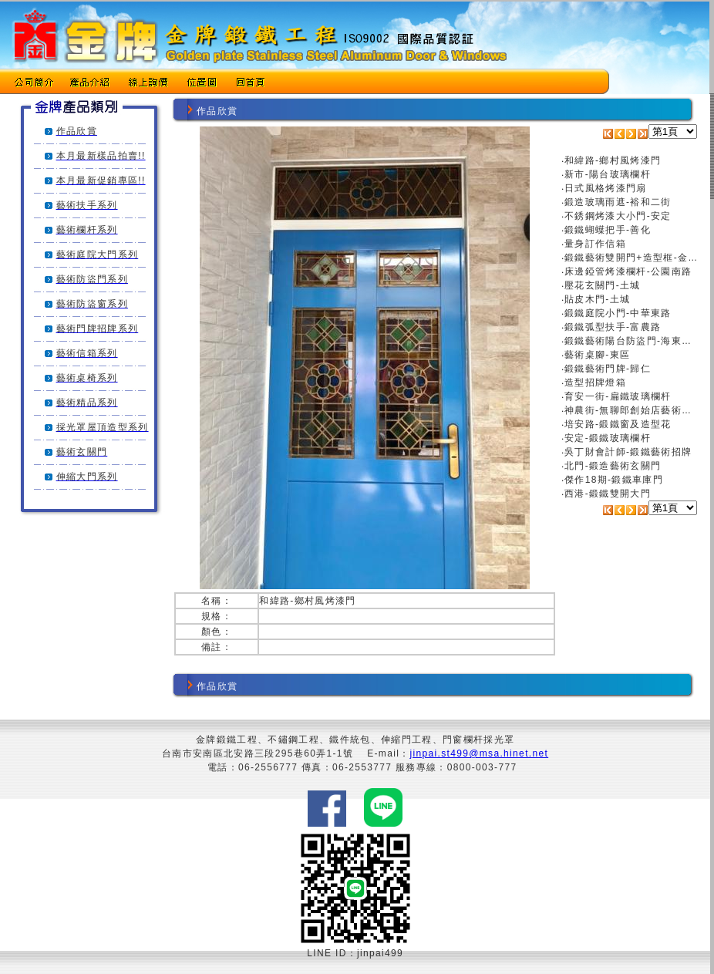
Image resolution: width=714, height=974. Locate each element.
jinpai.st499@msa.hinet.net (479, 753)
